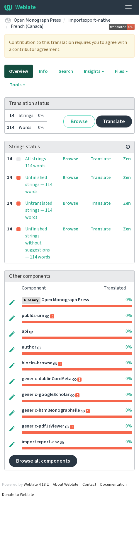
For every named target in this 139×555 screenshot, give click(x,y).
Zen (127, 159)
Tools (17, 85)
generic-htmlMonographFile (51, 410)
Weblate (20, 7)
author (29, 347)
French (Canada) (27, 26)
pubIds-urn (33, 315)
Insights (94, 71)
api (25, 331)
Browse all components (43, 461)
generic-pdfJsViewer (43, 426)
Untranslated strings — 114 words (38, 210)
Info (43, 71)
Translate (114, 121)
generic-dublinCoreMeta (47, 378)
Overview (18, 71)
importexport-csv (40, 442)
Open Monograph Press (37, 20)
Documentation (113, 484)
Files (121, 71)
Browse (79, 121)
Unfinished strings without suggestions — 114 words (37, 243)
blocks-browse (37, 363)
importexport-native (89, 20)
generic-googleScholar (46, 394)
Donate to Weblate (18, 495)
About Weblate (65, 484)
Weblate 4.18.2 (36, 484)
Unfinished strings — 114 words (38, 184)
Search (66, 71)
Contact (89, 484)
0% (129, 300)
